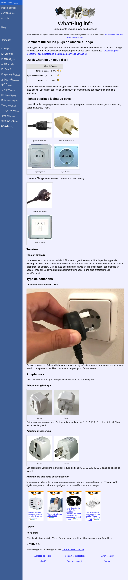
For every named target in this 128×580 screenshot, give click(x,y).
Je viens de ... (8, 13)
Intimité (43, 561)
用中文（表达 (10, 79)
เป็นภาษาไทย (10, 121)
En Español (7, 54)
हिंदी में (6, 84)
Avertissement (107, 556)
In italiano (8, 59)
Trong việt (8, 105)
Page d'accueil (8, 8)
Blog (3, 27)
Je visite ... (6, 18)
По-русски (8, 95)
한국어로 (8, 115)
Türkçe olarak (10, 110)
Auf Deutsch (7, 64)
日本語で (8, 90)
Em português (10, 74)
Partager (108, 561)
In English (6, 48)
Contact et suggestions (75, 556)
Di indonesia (9, 100)
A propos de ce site (42, 556)
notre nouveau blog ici (73, 549)
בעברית (7, 126)
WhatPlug (9, 2)
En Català (6, 69)
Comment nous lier (75, 561)
